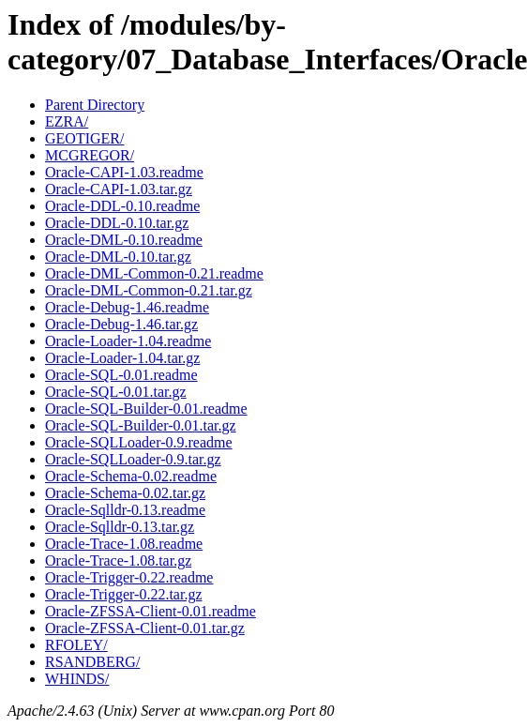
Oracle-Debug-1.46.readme (127, 307)
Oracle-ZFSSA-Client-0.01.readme (150, 611)
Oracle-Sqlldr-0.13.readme (125, 510)
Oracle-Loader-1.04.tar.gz (122, 358)
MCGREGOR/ (89, 155)
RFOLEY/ (76, 645)
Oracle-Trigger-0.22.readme (129, 577)
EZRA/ (66, 121)
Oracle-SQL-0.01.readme (121, 375)
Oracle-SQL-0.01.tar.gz (116, 392)
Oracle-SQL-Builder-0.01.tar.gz (140, 425)
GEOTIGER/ (84, 138)
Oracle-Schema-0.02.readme (131, 476)
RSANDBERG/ (92, 662)
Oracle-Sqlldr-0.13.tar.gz (119, 527)
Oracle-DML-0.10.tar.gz (118, 257)
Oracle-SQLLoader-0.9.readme (139, 442)
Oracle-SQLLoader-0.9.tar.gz (133, 459)
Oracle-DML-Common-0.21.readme (154, 273)
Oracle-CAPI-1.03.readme (124, 172)
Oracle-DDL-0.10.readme (122, 206)
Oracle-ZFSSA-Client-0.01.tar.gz (145, 628)
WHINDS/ (77, 679)
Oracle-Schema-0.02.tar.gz (125, 493)
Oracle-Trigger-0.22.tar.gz (123, 594)
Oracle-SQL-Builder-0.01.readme (146, 409)
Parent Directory (94, 105)
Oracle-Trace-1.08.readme (124, 544)
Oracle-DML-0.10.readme (124, 240)
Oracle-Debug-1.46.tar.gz (121, 324)
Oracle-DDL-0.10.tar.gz (116, 223)
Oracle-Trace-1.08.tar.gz (118, 560)
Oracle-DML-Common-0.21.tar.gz (148, 290)
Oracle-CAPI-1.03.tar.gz (118, 189)
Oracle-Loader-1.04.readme (128, 341)
